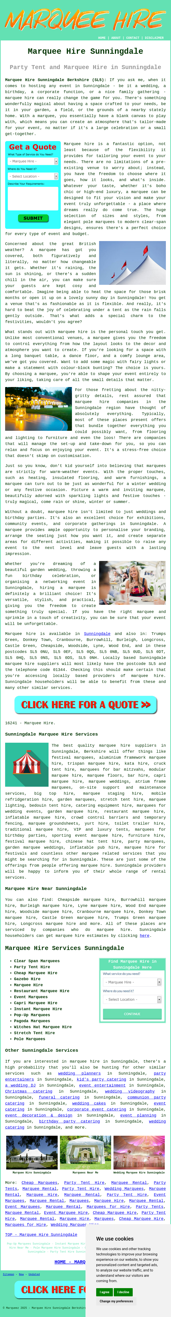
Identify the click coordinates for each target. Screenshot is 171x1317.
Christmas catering (28, 1091)
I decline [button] (123, 1292)
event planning (138, 1115)
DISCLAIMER (154, 38)
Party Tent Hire (84, 1183)
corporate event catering (96, 1109)
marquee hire (61, 924)
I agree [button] (104, 1292)
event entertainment (102, 1085)
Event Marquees (22, 1207)
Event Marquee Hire (66, 1213)
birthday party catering (69, 1121)
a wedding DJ (20, 1085)
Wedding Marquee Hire (75, 1225)
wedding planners (79, 1073)
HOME (102, 38)
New (21, 1274)
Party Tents (149, 1207)
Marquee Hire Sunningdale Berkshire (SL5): (55, 80)
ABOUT (116, 38)
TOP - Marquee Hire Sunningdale (41, 1235)
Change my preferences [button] (116, 1301)
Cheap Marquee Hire (114, 1213)
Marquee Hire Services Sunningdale (64, 948)
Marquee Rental (129, 1183)
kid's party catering (101, 1079)
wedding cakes (89, 1103)
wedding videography (130, 1091)
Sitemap (8, 1274)
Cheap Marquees (39, 1183)
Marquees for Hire (108, 1207)
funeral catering (59, 1097)
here (144, 936)
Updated (34, 1274)
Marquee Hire (41, 1195)
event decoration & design (38, 1115)
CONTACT (132, 38)
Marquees (79, 1201)
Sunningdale (97, 634)
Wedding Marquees (124, 1189)
